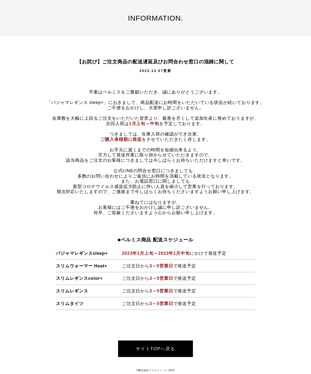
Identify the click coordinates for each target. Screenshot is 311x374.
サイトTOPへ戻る (155, 348)
